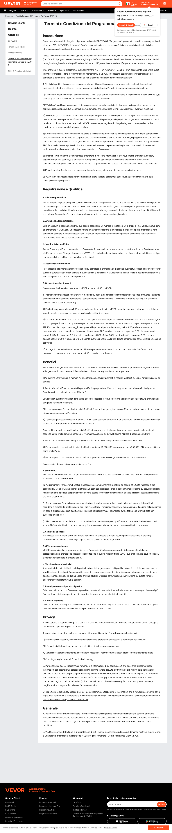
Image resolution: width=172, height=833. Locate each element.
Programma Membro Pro (49, 806)
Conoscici (13, 34)
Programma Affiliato (47, 810)
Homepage (9, 16)
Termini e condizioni (139, 30)
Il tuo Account (10, 813)
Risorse (12, 28)
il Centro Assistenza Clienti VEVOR (122, 735)
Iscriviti (161, 804)
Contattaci (9, 802)
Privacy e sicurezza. (110, 828)
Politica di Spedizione (13, 817)
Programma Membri (47, 802)
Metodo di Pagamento (14, 821)
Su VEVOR (12, 41)
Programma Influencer (48, 813)
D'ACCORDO (158, 828)
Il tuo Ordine (10, 810)
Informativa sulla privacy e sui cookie (153, 809)
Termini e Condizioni (16, 47)
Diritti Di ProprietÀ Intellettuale (20, 71)
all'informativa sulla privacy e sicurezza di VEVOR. (65, 699)
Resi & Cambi (10, 806)
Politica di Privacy (15, 53)
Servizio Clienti (16, 23)
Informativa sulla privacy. (125, 32)
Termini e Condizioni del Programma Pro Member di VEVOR (20, 61)
